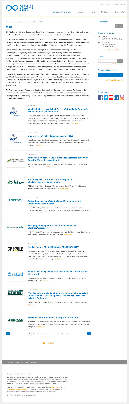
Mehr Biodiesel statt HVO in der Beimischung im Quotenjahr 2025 (112, 39)
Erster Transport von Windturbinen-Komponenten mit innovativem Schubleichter (54, 202)
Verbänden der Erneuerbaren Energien (17, 389)
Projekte (92, 12)
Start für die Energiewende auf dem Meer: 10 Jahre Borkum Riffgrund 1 (57, 272)
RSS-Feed (10, 362)
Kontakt (108, 4)
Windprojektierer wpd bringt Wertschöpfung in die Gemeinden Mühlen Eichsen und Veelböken (58, 110)
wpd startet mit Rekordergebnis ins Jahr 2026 (50, 136)
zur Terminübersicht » (114, 80)
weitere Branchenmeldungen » (113, 50)
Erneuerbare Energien (62, 12)
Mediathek (105, 12)
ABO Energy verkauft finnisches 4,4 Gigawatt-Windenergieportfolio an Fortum (50, 180)
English (122, 4)
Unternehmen (55, 387)
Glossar (115, 4)
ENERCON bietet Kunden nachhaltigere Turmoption (53, 317)
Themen (80, 12)
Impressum (34, 362)
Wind (42, 22)
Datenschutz (25, 362)
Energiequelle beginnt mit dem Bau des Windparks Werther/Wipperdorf (53, 226)
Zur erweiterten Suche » (115, 64)
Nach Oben (50, 343)
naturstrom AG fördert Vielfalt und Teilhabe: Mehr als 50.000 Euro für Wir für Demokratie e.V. (58, 158)
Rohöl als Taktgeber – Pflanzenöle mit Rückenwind (110, 45)
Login (102, 4)
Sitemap (17, 362)
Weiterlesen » (76, 123)
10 (67, 334)
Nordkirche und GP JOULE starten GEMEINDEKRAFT (53, 247)
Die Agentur (120, 12)
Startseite (22, 22)
